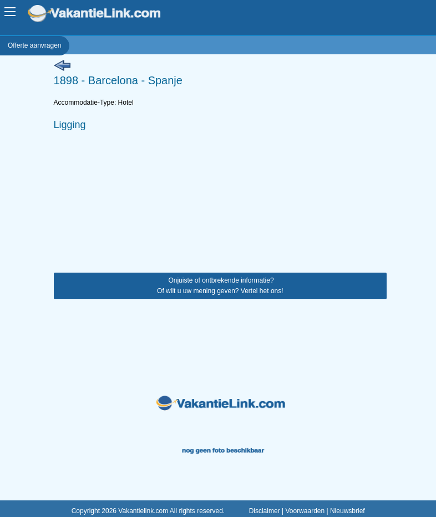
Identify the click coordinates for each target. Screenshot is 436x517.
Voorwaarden (305, 511)
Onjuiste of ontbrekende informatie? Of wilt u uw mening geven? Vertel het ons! (220, 286)
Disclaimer (264, 511)
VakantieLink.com (102, 14)
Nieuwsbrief (347, 511)
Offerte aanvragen (35, 45)
